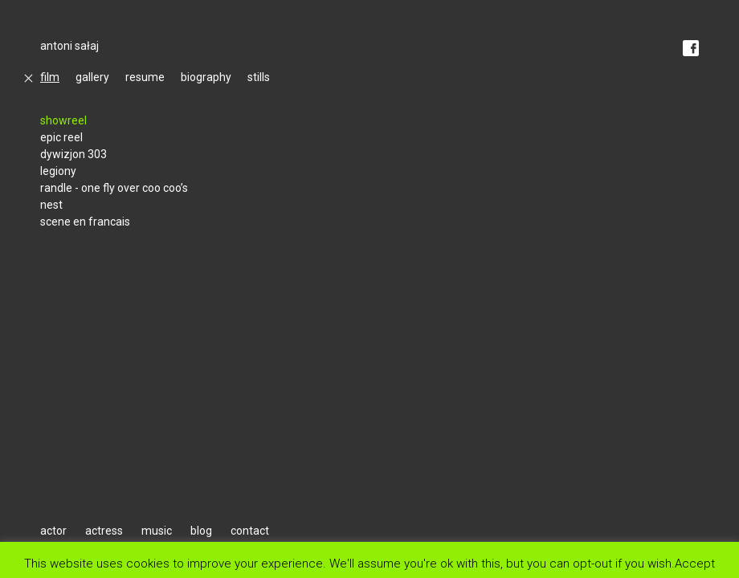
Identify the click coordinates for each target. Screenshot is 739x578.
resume (145, 77)
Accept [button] (695, 563)
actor (53, 530)
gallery (92, 77)
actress (104, 530)
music (156, 530)
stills (258, 77)
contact (250, 530)
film (49, 77)
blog (201, 530)
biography (206, 77)
